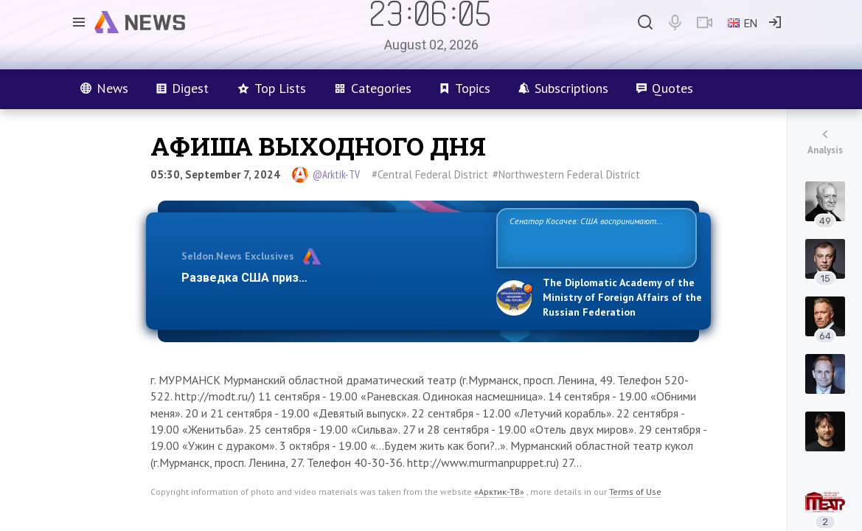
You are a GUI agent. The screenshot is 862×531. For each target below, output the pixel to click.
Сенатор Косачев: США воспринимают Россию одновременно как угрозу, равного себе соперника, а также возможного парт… (594, 237)
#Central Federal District (430, 174)
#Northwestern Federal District (566, 174)
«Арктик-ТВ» (499, 491)
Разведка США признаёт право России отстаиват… (330, 278)
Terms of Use (635, 491)
